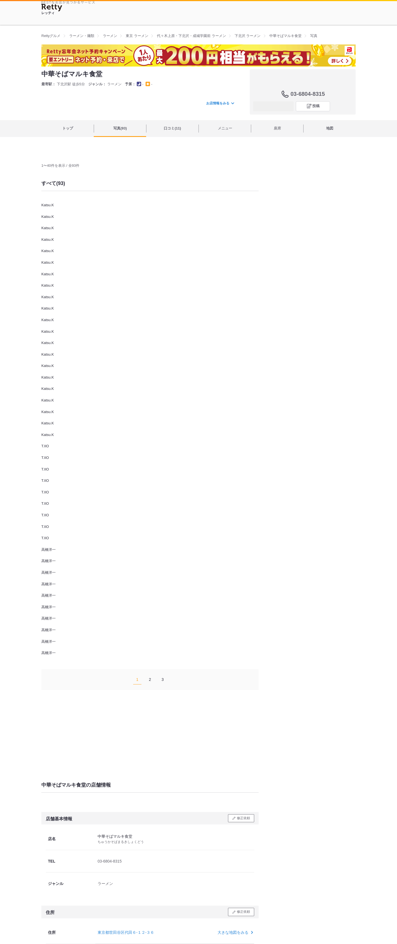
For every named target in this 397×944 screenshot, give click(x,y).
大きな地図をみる (235, 932)
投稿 (316, 106)
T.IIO (45, 446)
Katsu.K (47, 205)
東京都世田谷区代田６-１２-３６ (126, 932)
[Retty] (51, 7)
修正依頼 (243, 818)
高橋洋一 (48, 550)
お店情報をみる (220, 103)
